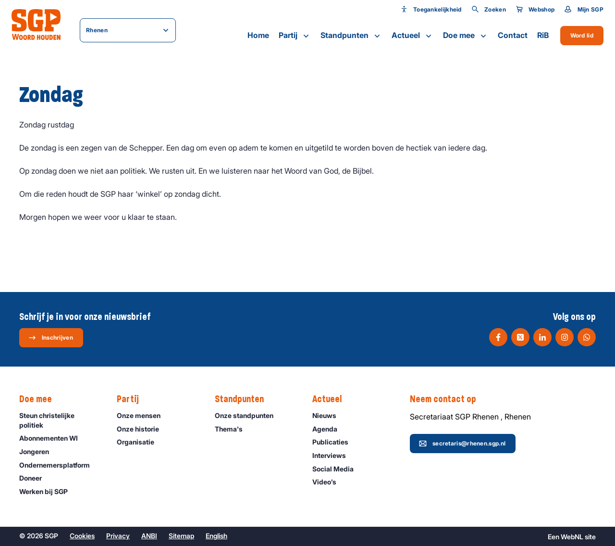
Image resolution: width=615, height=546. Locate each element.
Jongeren (38, 451)
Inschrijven (50, 338)
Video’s (328, 481)
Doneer (34, 478)
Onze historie (142, 428)
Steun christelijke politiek (60, 420)
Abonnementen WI (52, 438)
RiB (543, 35)
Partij (295, 35)
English (216, 536)
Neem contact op (448, 399)
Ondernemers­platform (58, 465)
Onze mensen (143, 415)
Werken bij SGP (47, 491)
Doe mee (465, 35)
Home (258, 35)
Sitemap (181, 536)
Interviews (333, 455)
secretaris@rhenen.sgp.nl (462, 443)
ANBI (149, 536)
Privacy (118, 536)
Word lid (581, 35)
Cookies (82, 536)
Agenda (329, 428)
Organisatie (140, 441)
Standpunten (351, 35)
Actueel (412, 35)
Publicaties (334, 441)
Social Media (337, 468)
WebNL (572, 537)
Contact (513, 35)
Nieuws (328, 415)
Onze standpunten (248, 415)
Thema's (233, 428)
